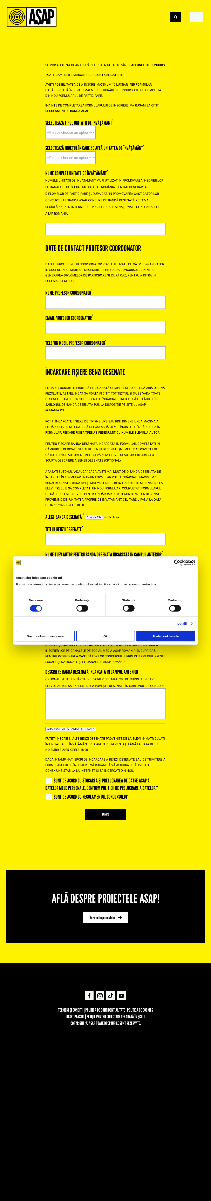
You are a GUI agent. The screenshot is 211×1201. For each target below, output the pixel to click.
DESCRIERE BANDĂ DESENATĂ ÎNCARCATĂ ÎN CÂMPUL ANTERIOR (105, 688)
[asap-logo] (105, 971)
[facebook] (89, 995)
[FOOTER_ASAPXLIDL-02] (105, 1035)
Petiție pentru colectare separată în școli (116, 1016)
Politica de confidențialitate (105, 1010)
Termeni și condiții (70, 1010)
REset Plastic (75, 1016)
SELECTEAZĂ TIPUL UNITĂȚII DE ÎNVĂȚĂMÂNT (79, 126)
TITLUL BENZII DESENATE (105, 533)
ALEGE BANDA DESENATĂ (89, 516)
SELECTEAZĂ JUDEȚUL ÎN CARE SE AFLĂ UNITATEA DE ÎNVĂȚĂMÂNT (94, 152)
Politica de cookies (140, 1010)
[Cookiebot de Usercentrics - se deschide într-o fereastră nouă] (177, 563)
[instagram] (100, 995)
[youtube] (121, 995)
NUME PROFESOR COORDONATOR (105, 296)
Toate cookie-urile (166, 636)
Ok (105, 636)
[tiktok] (110, 995)
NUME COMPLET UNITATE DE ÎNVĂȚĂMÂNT (105, 200)
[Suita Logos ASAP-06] (32, 8)
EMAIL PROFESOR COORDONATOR (105, 321)
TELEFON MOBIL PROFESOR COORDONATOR (105, 347)
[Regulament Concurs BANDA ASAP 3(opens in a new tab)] (147, 65)
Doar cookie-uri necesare (45, 636)
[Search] (176, 17)
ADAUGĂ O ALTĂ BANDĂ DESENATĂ (70, 729)
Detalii (182, 623)
